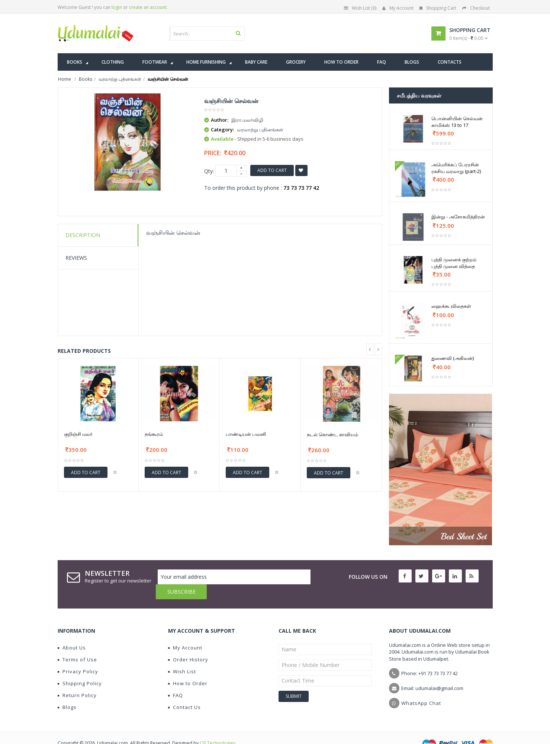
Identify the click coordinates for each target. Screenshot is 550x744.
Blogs (67, 692)
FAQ (175, 680)
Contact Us (184, 692)
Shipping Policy (80, 668)
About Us (72, 632)
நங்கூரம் (154, 434)
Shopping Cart (437, 8)
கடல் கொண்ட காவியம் (332, 434)
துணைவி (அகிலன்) (452, 358)
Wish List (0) (360, 8)
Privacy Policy (78, 656)
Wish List (182, 656)
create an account (148, 7)
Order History (188, 644)
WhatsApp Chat (421, 688)
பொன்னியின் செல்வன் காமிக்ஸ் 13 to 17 (457, 121)
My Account (398, 8)
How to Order (188, 668)
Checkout (476, 8)
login (117, 7)
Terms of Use (77, 644)
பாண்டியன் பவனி (246, 434)
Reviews (76, 257)
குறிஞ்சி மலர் (78, 434)
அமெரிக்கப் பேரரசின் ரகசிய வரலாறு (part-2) (456, 168)
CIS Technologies (217, 728)
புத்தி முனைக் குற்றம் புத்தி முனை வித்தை (453, 262)
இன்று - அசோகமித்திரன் (458, 216)
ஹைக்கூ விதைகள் (451, 306)
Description (82, 235)
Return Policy (77, 680)
